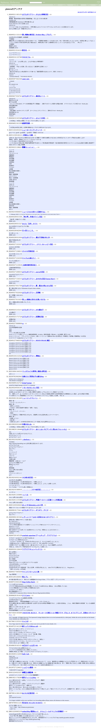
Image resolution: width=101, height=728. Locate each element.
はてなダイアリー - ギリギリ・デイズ (35, 510)
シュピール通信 (27, 667)
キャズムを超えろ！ (29, 258)
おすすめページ (92, 12)
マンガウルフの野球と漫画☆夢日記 (34, 371)
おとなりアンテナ (82, 12)
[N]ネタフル (26, 57)
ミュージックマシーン (30, 398)
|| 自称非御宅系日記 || (29, 265)
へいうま (25, 495)
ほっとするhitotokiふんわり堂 (32, 505)
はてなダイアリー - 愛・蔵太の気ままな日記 (37, 286)
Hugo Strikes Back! (28, 582)
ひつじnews (26, 595)
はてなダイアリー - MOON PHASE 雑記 (36, 340)
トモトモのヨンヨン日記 (30, 387)
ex (23, 323)
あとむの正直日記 (28, 693)
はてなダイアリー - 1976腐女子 (32, 310)
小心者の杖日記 (27, 477)
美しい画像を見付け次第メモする (33, 299)
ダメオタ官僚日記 (28, 251)
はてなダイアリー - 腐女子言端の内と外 (36, 237)
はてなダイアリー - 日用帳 (31, 292)
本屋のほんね (26, 424)
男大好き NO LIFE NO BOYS (32, 703)
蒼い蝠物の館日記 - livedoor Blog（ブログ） (37, 34)
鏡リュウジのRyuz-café (30, 626)
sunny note (26, 79)
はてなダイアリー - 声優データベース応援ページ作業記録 (42, 500)
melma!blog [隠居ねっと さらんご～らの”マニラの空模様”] (43, 711)
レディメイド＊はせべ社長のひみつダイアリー (38, 517)
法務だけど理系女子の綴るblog (33, 376)
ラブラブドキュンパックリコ (32, 549)
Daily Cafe (25, 654)
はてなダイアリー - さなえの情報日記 (35, 14)
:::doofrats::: (26, 439)
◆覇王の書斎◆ (27, 672)
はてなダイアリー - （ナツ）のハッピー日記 (37, 244)
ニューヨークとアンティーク (32, 130)
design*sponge (27, 383)
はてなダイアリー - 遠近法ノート (33, 96)
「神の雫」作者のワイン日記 (32, 217)
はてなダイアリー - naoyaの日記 (33, 272)
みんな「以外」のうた (30, 223)
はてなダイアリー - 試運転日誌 (33, 316)
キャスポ (25, 621)
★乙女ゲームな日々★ (30, 645)
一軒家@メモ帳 (27, 135)
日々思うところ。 (28, 230)
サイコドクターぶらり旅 (30, 572)
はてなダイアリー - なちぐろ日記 (33, 118)
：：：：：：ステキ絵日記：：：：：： (36, 489)
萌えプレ (25, 577)
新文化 (24, 50)
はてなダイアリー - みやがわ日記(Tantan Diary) (38, 279)
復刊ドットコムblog (29, 677)
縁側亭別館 (26, 123)
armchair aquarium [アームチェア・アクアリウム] (39, 535)
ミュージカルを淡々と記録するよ (34, 212)
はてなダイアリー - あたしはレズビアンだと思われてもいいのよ (44, 429)
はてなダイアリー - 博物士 (31, 356)
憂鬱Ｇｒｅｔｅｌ (29, 147)
